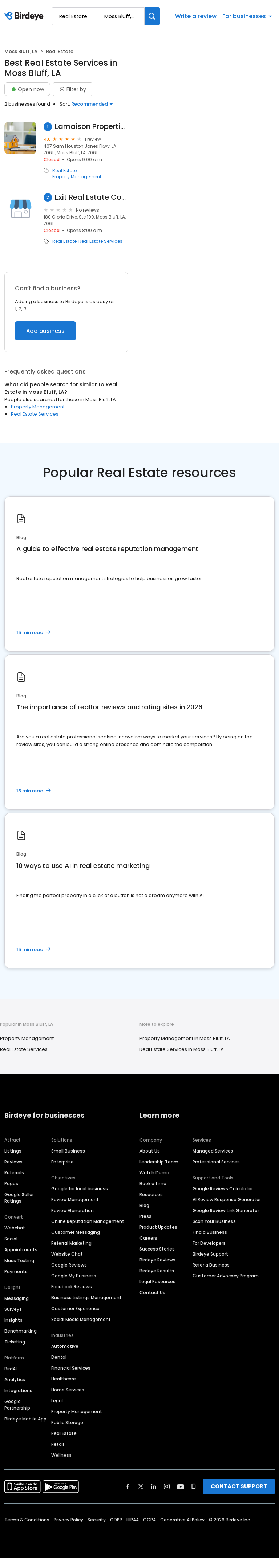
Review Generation (72, 1210)
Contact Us (152, 1292)
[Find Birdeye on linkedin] (154, 1486)
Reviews (13, 1162)
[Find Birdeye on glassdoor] (193, 1486)
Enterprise (62, 1162)
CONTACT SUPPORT (239, 1486)
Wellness (61, 1455)
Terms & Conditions (26, 1520)
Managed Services (213, 1151)
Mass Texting (19, 1260)
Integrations (18, 1390)
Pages (11, 1183)
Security (97, 1520)
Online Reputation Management (87, 1221)
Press (145, 1216)
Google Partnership (17, 1404)
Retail (57, 1444)
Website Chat (67, 1254)
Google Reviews (69, 1265)
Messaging (16, 1298)
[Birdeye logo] (25, 16)
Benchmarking (20, 1331)
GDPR (116, 1520)
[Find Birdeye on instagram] (167, 1486)
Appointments (20, 1250)
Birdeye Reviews (157, 1260)
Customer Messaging (75, 1232)
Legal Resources (157, 1281)
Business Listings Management (86, 1297)
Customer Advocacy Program (226, 1276)
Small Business (68, 1151)
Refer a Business (211, 1265)
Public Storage (67, 1422)
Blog (144, 1205)
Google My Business (73, 1276)
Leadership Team (159, 1162)
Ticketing (14, 1342)
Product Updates (158, 1227)
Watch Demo (154, 1173)
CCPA (149, 1520)
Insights (13, 1320)
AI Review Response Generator (227, 1199)
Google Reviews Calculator (223, 1189)
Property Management (76, 177)
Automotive (64, 1346)
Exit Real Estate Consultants (91, 197)
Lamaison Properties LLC (92, 126)
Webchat (14, 1228)
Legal (57, 1401)
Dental (58, 1357)
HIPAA (132, 1520)
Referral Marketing (71, 1243)
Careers (148, 1238)
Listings (12, 1151)
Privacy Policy (68, 1520)
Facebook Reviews (71, 1287)
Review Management (75, 1199)
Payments (16, 1271)
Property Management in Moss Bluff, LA (185, 1038)
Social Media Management (81, 1319)
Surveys (13, 1309)
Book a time (153, 1183)
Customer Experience (75, 1308)
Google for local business (79, 1189)
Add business (45, 331)
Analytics (14, 1379)
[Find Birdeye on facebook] (128, 1486)
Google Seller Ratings (19, 1197)
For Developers (209, 1243)
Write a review (196, 16)
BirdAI (10, 1369)
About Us (150, 1151)
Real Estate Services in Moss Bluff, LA (182, 1049)
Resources (151, 1194)
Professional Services (216, 1162)
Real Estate (64, 171)
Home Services (67, 1390)
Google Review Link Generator (226, 1210)
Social (10, 1239)
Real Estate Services (100, 241)
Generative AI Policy (182, 1520)
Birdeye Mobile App (25, 1419)
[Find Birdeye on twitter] (140, 1486)
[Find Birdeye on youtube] (180, 1486)
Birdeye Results (157, 1271)
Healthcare (63, 1379)
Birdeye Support (210, 1254)
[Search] (152, 16)
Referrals (14, 1173)
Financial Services (70, 1368)
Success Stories (157, 1249)
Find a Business (210, 1232)
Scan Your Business (214, 1221)
